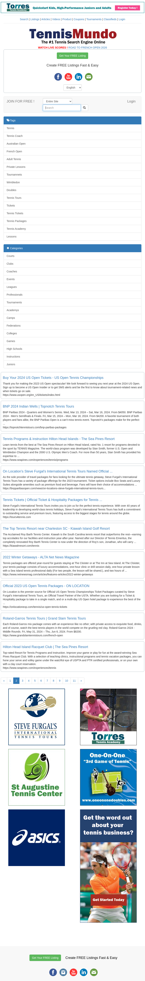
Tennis (10, 128)
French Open (14, 151)
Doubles (11, 190)
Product (66, 19)
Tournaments (94, 19)
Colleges (12, 333)
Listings (34, 19)
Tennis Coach (15, 135)
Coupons (79, 19)
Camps (11, 317)
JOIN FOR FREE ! (20, 101)
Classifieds (110, 19)
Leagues (12, 286)
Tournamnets (14, 174)
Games (11, 341)
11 (74, 680)
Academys (13, 310)
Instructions (13, 356)
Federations (14, 325)
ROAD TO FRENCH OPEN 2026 (87, 47)
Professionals (14, 294)
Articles (45, 19)
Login (122, 19)
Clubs (10, 263)
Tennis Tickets (15, 213)
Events (11, 279)
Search (24, 19)
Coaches (12, 271)
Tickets (11, 205)
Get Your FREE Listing (72, 55)
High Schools (14, 348)
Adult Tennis (14, 159)
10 (66, 680)
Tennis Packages (17, 221)
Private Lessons (16, 166)
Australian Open (16, 143)
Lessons (11, 236)
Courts (10, 255)
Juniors (11, 364)
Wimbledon (13, 182)
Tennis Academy (16, 228)
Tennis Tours (14, 197)
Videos (56, 19)
